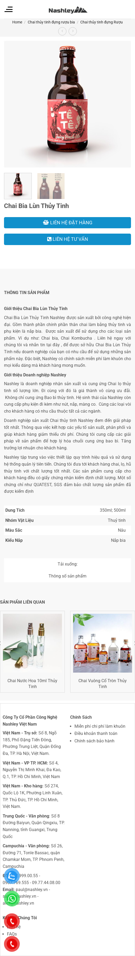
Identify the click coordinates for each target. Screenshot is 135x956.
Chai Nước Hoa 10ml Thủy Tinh (32, 683)
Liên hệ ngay (110, 338)
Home (17, 22)
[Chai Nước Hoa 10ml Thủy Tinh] (32, 643)
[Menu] (8, 9)
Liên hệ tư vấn (67, 239)
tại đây (53, 344)
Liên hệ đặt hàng (67, 222)
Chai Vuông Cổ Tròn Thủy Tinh (102, 683)
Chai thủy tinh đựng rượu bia (51, 22)
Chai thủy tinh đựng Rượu (101, 22)
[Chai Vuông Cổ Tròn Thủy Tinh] (102, 643)
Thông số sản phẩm (67, 576)
